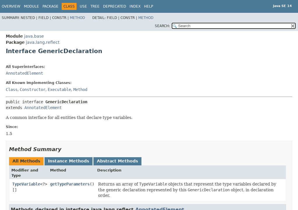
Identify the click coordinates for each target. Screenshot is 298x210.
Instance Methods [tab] (68, 161)
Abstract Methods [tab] (117, 161)
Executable (59, 89)
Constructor (32, 89)
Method (77, 18)
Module (31, 6)
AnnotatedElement (24, 73)
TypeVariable (26, 184)
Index (135, 6)
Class (11, 89)
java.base (34, 36)
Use (83, 6)
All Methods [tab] (26, 161)
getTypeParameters (70, 184)
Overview (11, 6)
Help (148, 6)
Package (50, 6)
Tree (95, 6)
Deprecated (114, 6)
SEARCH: (162, 26)
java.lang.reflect (42, 42)
